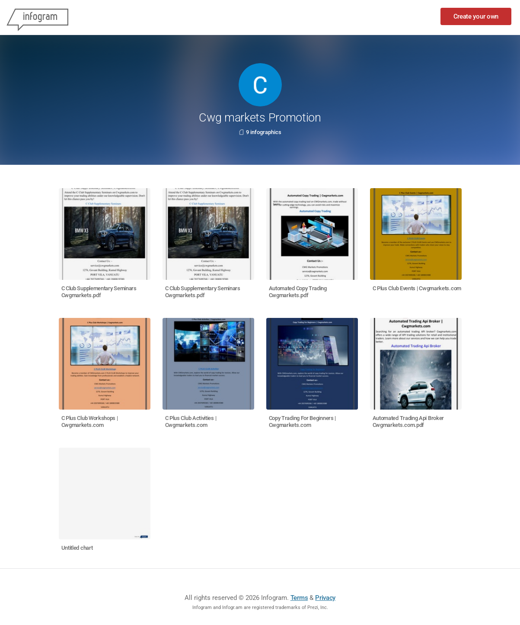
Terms (299, 598)
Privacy (325, 598)
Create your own (476, 16)
